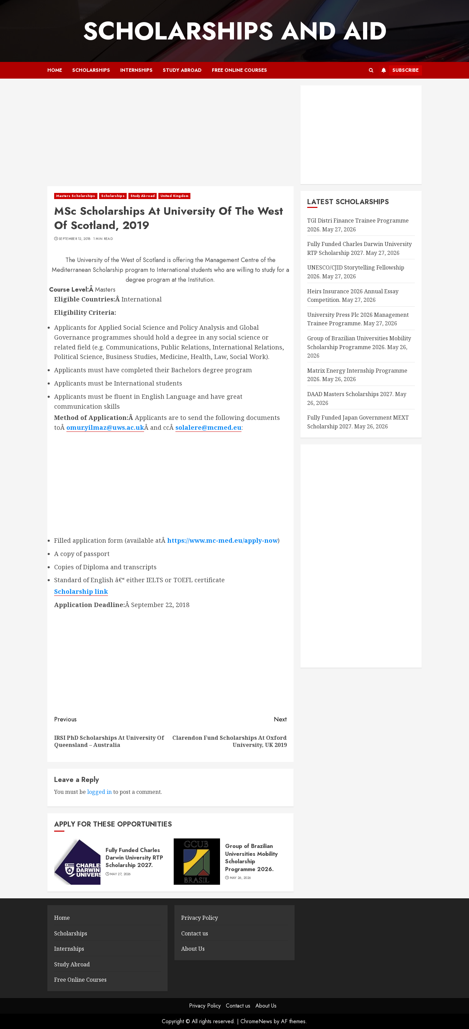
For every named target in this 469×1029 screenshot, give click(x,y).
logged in (99, 792)
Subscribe (399, 70)
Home (54, 70)
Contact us (194, 933)
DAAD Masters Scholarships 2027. (350, 394)
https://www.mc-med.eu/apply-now (222, 540)
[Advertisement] (170, 135)
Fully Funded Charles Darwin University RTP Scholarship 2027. (134, 857)
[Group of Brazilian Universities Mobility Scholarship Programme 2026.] (197, 861)
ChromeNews (256, 1021)
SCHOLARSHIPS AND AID (235, 31)
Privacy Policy (199, 917)
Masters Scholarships (75, 195)
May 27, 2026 (120, 874)
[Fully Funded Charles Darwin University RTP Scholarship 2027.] (77, 861)
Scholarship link (81, 591)
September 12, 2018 (74, 238)
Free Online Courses (239, 70)
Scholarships (91, 70)
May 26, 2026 (240, 878)
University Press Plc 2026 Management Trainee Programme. (358, 319)
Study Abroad (182, 70)
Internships (136, 70)
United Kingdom (174, 195)
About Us (193, 948)
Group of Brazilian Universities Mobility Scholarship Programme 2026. (251, 857)
